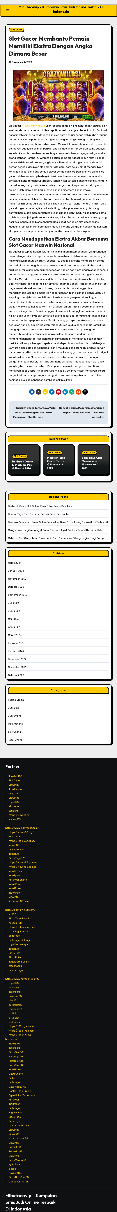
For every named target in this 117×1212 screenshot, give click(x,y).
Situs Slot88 (16, 1046)
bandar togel (16, 964)
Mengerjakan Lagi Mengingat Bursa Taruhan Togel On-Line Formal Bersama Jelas (55, 524)
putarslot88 (15, 999)
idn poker (14, 800)
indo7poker (15, 869)
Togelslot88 (15, 770)
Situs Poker (15, 951)
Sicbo (12, 1072)
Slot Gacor (15, 774)
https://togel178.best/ (21, 1024)
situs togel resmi (18, 925)
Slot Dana (14, 830)
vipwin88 (14, 839)
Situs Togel (15, 1111)
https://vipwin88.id (33, 122)
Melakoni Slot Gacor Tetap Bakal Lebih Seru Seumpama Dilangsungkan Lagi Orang (56, 532)
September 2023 (18, 589)
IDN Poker (14, 1098)
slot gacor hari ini (18, 1175)
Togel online (15, 1106)
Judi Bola (13, 702)
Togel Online (15, 734)
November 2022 (17, 661)
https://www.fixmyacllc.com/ (22, 822)
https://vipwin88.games (22, 861)
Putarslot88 (15, 1141)
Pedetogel (14, 1115)
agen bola (14, 1158)
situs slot (14, 1012)
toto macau (15, 960)
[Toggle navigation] (7, 9)
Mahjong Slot (16, 1050)
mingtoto (14, 787)
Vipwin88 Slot (17, 843)
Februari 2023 (16, 637)
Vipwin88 (14, 779)
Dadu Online (16, 1068)
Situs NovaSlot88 (19, 1171)
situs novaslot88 (18, 1132)
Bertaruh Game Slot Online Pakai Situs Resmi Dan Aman (40, 500)
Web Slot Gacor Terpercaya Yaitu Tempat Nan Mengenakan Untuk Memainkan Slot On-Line (34, 410)
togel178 (14, 796)
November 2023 (17, 573)
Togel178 (14, 848)
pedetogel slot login (20, 934)
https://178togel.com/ (21, 1020)
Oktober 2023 (16, 581)
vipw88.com (16, 865)
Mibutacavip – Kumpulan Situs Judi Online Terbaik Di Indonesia (61, 8)
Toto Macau (15, 783)
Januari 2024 (16, 565)
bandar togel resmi (19, 1119)
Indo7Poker (15, 878)
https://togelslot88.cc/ (22, 835)
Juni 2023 (14, 605)
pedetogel (14, 930)
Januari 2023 (16, 645)
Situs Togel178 (17, 852)
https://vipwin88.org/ (21, 826)
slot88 (12, 908)
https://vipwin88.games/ (23, 856)
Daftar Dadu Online (20, 1085)
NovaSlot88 (15, 1167)
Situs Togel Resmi (19, 912)
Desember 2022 (17, 653)
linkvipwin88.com (19, 895)
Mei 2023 (13, 613)
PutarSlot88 (16, 1055)
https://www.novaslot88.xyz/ (22, 973)
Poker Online (15, 718)
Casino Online (16, 694)
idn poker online (18, 874)
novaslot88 (15, 917)
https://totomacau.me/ (22, 921)
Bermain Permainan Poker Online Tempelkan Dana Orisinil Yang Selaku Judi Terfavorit (58, 516)
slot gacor (14, 1016)
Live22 (12, 994)
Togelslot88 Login (19, 955)
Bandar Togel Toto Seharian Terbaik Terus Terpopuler (38, 508)
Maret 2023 (14, 629)
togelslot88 (15, 1003)
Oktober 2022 (16, 669)
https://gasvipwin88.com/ (20, 904)
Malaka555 (15, 813)
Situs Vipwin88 (17, 1154)
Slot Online (16, 27)
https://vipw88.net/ (20, 809)
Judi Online (14, 710)
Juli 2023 (13, 597)
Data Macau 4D (17, 1080)
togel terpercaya (18, 938)
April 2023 (14, 621)
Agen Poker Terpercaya (22, 1089)
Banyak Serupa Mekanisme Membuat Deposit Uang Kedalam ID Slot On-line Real (81, 410)
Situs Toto (14, 947)
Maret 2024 (15, 557)
